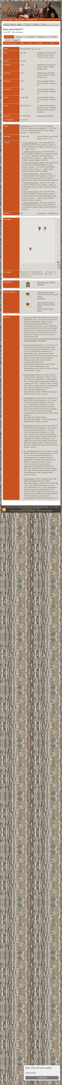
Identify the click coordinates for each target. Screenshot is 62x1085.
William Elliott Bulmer (31, 183)
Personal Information (10, 43)
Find (28, 24)
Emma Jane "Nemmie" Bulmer (34, 163)
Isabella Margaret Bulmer (32, 152)
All (47, 43)
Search (13, 24)
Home (6, 24)
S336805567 (28, 426)
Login (19, 24)
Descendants (30, 37)
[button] (45, 229)
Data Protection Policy (44, 511)
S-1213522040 (29, 317)
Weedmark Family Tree (45, 116)
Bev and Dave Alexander (27, 511)
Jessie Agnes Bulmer (30, 143)
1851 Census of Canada (45, 292)
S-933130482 (29, 375)
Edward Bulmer (26, 126)
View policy (30, 1072)
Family (7, 40)
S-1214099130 (29, 451)
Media (36, 24)
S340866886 (28, 398)
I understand (42, 1078)
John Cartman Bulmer (31, 192)
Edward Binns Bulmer (31, 203)
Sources (30, 43)
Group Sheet (41, 213)
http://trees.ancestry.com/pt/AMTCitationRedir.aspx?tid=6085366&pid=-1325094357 (43, 340)
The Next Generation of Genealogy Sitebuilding (32, 507)
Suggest (16, 40)
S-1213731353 (29, 345)
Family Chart (53, 213)
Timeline (53, 37)
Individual (8, 37)
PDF (52, 43)
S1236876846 (29, 479)
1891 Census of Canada (45, 303)
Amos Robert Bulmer (30, 174)
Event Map (39, 43)
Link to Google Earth (59, 266)
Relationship (42, 37)
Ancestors (18, 37)
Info (44, 24)
